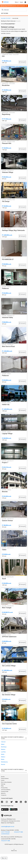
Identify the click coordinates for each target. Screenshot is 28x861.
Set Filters (4, 13)
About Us (3, 793)
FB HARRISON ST (8, 259)
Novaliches (6, 85)
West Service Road (8, 346)
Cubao (4, 550)
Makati (2, 744)
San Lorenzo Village (9, 666)
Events (2, 780)
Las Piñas (3, 751)
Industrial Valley (7, 317)
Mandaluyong (4, 761)
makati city (5, 404)
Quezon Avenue (7, 520)
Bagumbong (6, 114)
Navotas (3, 764)
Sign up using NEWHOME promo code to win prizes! (14, 5)
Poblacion (5, 288)
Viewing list (22, 62)
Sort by (8, 24)
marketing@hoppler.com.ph (7, 826)
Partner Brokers (5, 778)
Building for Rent (6, 18)
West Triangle (6, 608)
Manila (2, 754)
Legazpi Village (7, 433)
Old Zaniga (5, 201)
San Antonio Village (8, 695)
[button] (3, 45)
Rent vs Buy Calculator (6, 782)
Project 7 (5, 462)
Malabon (3, 756)
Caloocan (3, 741)
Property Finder (4, 791)
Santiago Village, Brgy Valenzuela (13, 230)
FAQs (2, 786)
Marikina (3, 749)
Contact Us (3, 795)
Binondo (5, 491)
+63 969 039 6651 (5, 833)
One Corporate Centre (9, 724)
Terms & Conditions (5, 789)
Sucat (4, 578)
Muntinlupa (3, 746)
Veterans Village (7, 172)
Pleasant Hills (6, 143)
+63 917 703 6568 (5, 832)
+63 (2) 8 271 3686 (18, 832)
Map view (4, 858)
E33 (3, 56)
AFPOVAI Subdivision (9, 637)
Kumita (2, 776)
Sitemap (3, 784)
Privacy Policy (4, 787)
